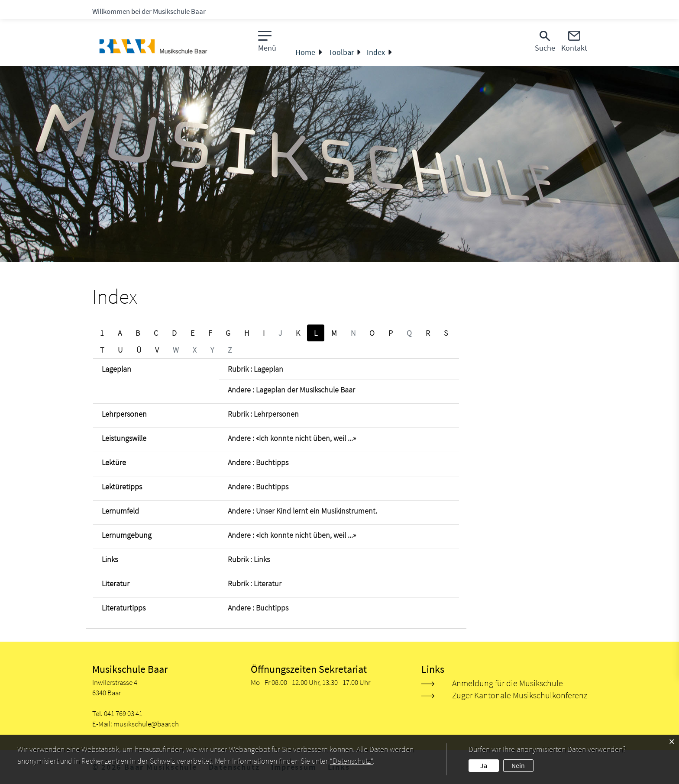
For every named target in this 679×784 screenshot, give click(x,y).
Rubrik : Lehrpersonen (263, 414)
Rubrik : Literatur (254, 583)
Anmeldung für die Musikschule (507, 683)
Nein (518, 765)
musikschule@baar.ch (146, 724)
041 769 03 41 (123, 713)
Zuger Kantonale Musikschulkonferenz (519, 695)
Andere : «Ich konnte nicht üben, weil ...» (292, 438)
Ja (483, 765)
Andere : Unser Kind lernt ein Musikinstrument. (302, 511)
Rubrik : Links (249, 559)
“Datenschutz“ (351, 761)
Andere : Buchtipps (258, 462)
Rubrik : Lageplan (255, 369)
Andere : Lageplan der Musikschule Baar (291, 390)
